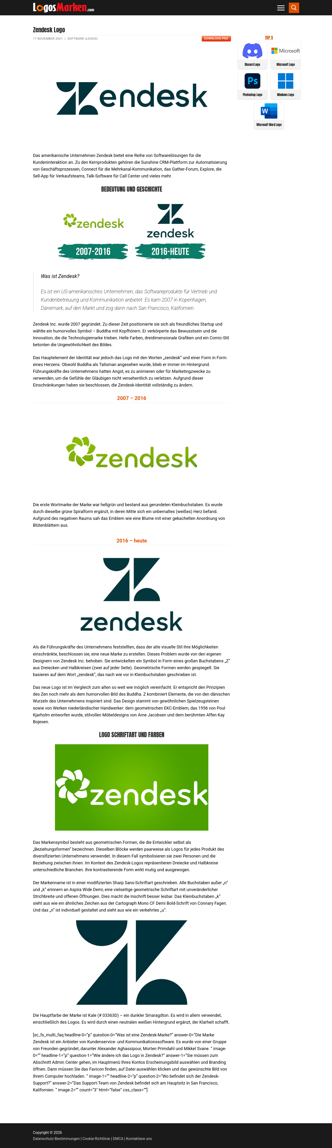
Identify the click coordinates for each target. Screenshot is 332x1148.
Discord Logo (252, 64)
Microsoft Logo (286, 64)
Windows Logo (285, 95)
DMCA (118, 1138)
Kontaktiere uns (139, 1138)
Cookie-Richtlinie (96, 1138)
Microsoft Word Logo (269, 124)
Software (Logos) (82, 38)
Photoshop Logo (252, 95)
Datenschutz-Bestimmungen (56, 1138)
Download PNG (216, 38)
